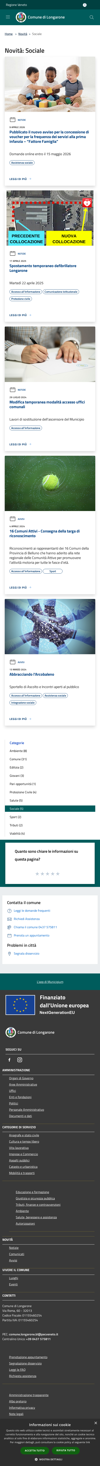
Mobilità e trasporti (22, 1173)
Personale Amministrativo (26, 1109)
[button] (50, 1459)
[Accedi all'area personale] (85, 5)
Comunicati (16, 1254)
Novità (22, 33)
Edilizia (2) (16, 767)
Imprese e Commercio (23, 1154)
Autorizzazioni (25, 1223)
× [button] (95, 1423)
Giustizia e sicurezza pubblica (35, 1198)
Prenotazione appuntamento (28, 1357)
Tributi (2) (16, 825)
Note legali (16, 1414)
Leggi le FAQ (17, 1369)
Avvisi (16, 519)
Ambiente (22, 1211)
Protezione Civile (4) (23, 792)
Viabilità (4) (17, 833)
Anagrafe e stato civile (24, 1135)
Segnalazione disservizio (25, 1363)
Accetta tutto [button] (35, 1450)
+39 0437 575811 (38, 1339)
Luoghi (13, 1278)
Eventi (13, 1284)
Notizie (17, 120)
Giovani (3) (17, 775)
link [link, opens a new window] (88, 1442)
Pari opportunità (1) (23, 783)
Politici (13, 1103)
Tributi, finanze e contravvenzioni (38, 1204)
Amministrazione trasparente (29, 1395)
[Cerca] (91, 17)
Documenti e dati (20, 1116)
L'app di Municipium (50, 981)
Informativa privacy (22, 1407)
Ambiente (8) (18, 750)
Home (9, 33)
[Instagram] (20, 1060)
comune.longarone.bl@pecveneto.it (33, 1334)
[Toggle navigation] (8, 17)
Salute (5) (16, 800)
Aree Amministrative (23, 1084)
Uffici (12, 1090)
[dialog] (50, 1442)
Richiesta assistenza (22, 1376)
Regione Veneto (16, 4)
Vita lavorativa (19, 1147)
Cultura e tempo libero (24, 1141)
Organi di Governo (21, 1078)
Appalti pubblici (19, 1160)
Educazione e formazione (32, 1192)
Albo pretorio (17, 1401)
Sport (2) (15, 817)
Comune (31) (18, 759)
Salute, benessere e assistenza (36, 1217)
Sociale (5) (16, 808)
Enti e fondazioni (20, 1097)
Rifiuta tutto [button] (65, 1450)
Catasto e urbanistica (23, 1166)
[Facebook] (9, 1060)
